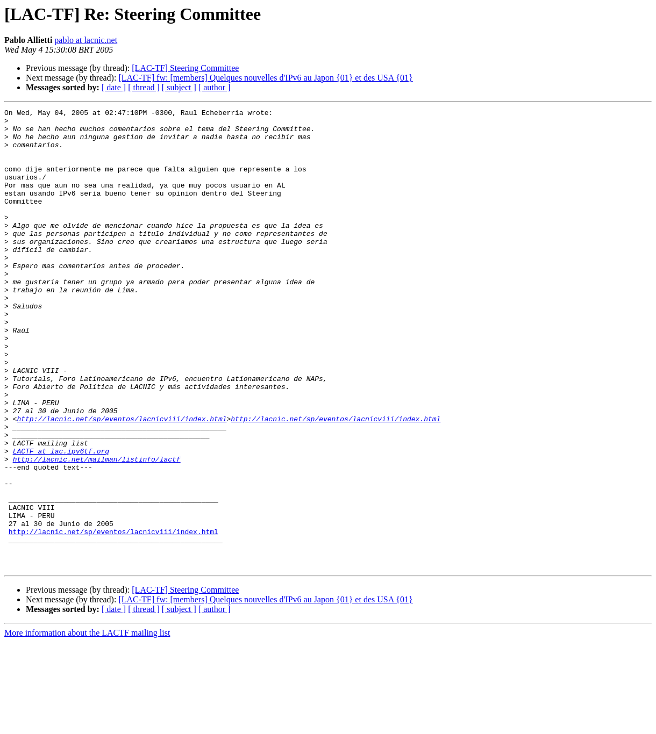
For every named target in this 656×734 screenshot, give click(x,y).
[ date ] (114, 87)
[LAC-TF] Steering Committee (185, 68)
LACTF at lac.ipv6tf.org (61, 520)
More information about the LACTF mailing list (87, 724)
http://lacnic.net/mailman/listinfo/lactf (97, 530)
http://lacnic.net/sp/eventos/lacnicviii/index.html (121, 481)
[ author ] (214, 87)
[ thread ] (144, 87)
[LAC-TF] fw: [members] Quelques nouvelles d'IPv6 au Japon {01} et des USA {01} (265, 77)
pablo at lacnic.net (85, 40)
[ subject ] (179, 87)
